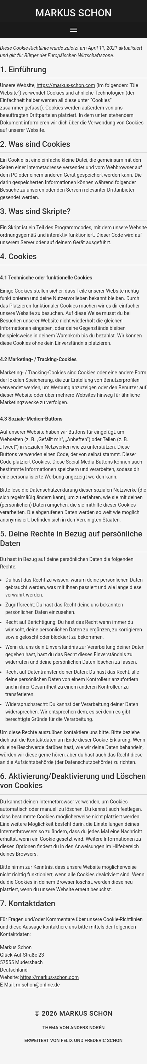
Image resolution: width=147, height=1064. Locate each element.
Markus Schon (85, 1013)
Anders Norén (87, 1027)
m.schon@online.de (38, 985)
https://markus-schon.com (65, 85)
